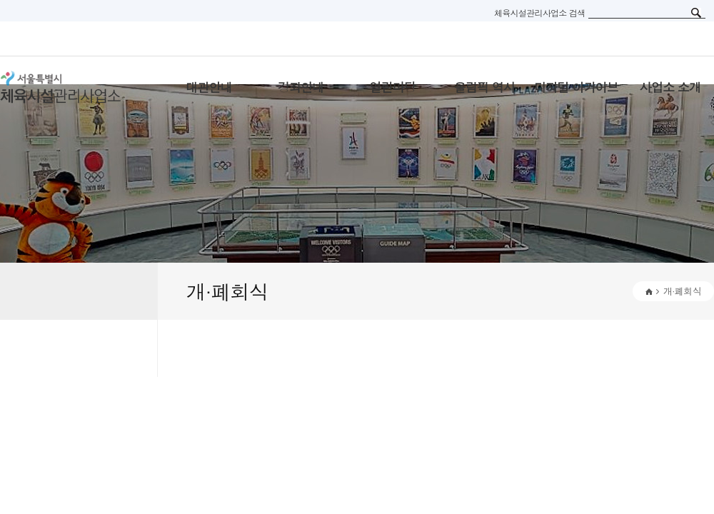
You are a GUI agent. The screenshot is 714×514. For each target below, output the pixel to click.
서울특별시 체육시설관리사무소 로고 (78, 87)
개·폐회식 (682, 291)
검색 (696, 13)
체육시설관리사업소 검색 (539, 12)
